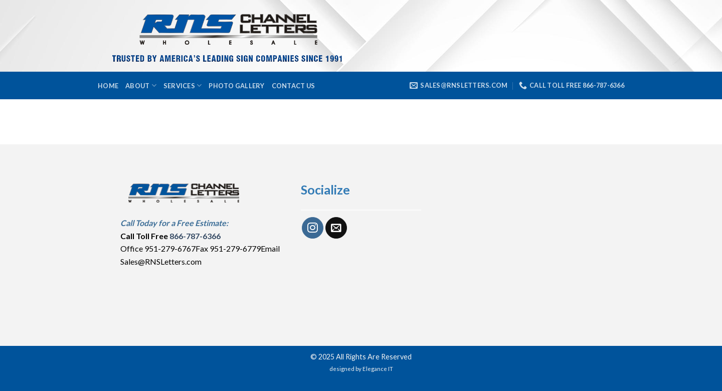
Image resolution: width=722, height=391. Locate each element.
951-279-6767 (170, 248)
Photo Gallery (236, 86)
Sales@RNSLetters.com (161, 261)
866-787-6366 (195, 236)
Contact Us (293, 86)
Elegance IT (378, 368)
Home (108, 86)
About (140, 85)
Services (182, 85)
